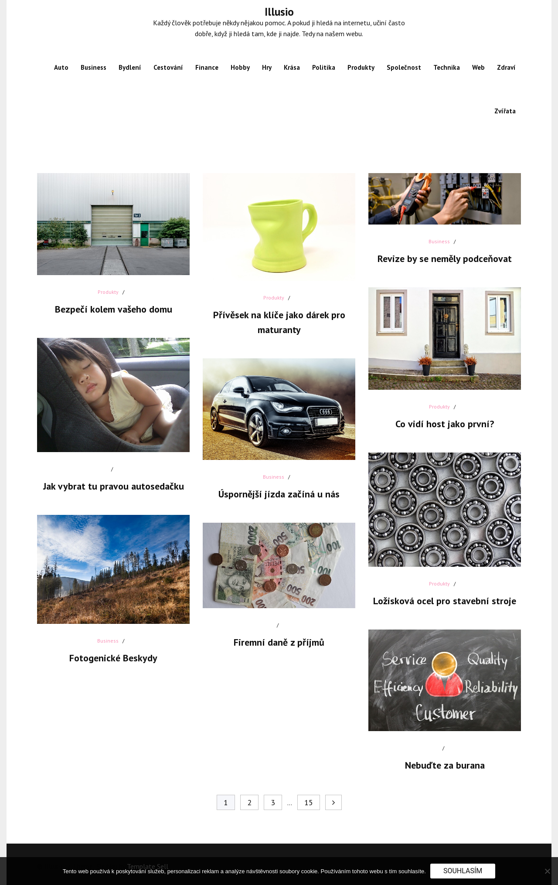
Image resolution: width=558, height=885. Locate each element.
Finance (206, 67)
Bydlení (130, 67)
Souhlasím (462, 871)
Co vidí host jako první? (444, 424)
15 (308, 802)
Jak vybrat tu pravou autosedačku (113, 486)
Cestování (168, 67)
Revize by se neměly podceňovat (445, 258)
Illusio (279, 12)
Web (478, 67)
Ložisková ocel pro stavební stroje (444, 601)
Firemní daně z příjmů (279, 642)
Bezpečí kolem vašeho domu (113, 309)
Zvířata (505, 111)
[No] (547, 871)
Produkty (360, 67)
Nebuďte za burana (445, 765)
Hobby (240, 67)
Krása (292, 67)
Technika (446, 67)
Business (93, 67)
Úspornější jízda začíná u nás (279, 494)
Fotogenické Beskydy (113, 658)
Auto (61, 67)
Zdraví (506, 67)
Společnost (404, 67)
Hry (267, 67)
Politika (323, 67)
